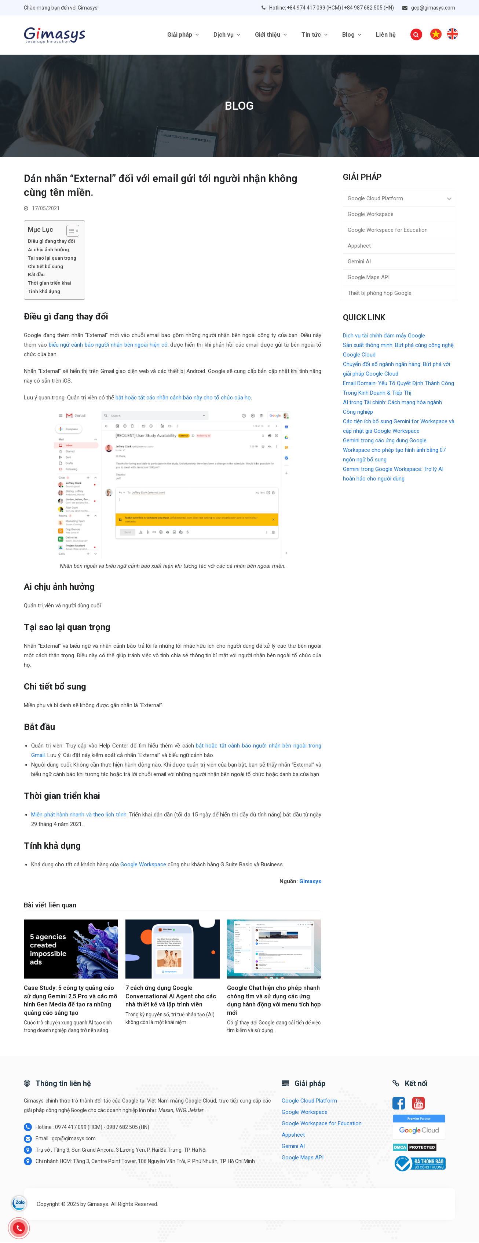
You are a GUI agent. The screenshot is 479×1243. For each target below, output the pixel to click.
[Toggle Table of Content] (69, 232)
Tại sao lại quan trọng (52, 259)
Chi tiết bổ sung (46, 267)
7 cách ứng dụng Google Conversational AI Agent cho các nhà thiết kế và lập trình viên (170, 997)
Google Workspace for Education (388, 231)
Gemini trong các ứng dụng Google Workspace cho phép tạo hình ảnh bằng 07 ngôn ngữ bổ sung (394, 451)
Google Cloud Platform (375, 199)
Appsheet (359, 247)
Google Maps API (369, 278)
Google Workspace (143, 865)
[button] (416, 35)
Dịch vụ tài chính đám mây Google (384, 336)
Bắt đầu (37, 276)
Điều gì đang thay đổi (52, 242)
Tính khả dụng (44, 292)
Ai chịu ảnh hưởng (49, 250)
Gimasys (310, 882)
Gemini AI (359, 262)
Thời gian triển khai (50, 284)
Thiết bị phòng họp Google (380, 294)
